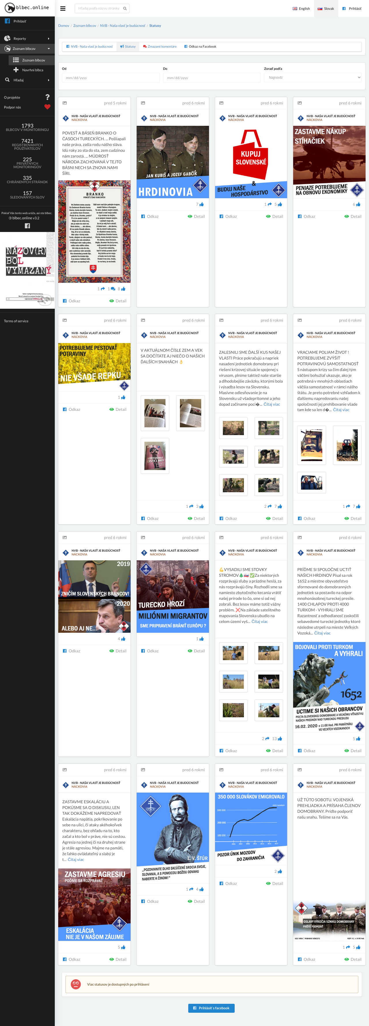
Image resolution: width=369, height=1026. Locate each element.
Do (165, 69)
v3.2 (26, 215)
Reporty (27, 38)
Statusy (155, 25)
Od (64, 69)
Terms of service (16, 321)
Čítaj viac (272, 404)
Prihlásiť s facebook (211, 1008)
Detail (118, 300)
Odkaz (71, 300)
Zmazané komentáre (160, 46)
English (301, 8)
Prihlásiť (352, 8)
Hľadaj (27, 80)
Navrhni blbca (28, 70)
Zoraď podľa (273, 69)
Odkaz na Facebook (200, 46)
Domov (63, 25)
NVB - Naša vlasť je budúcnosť (122, 25)
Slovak (326, 8)
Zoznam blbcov (26, 48)
